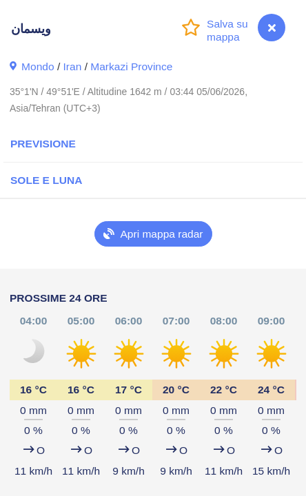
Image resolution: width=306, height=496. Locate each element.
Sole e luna (46, 180)
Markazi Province (131, 66)
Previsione (43, 143)
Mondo (37, 66)
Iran (72, 66)
